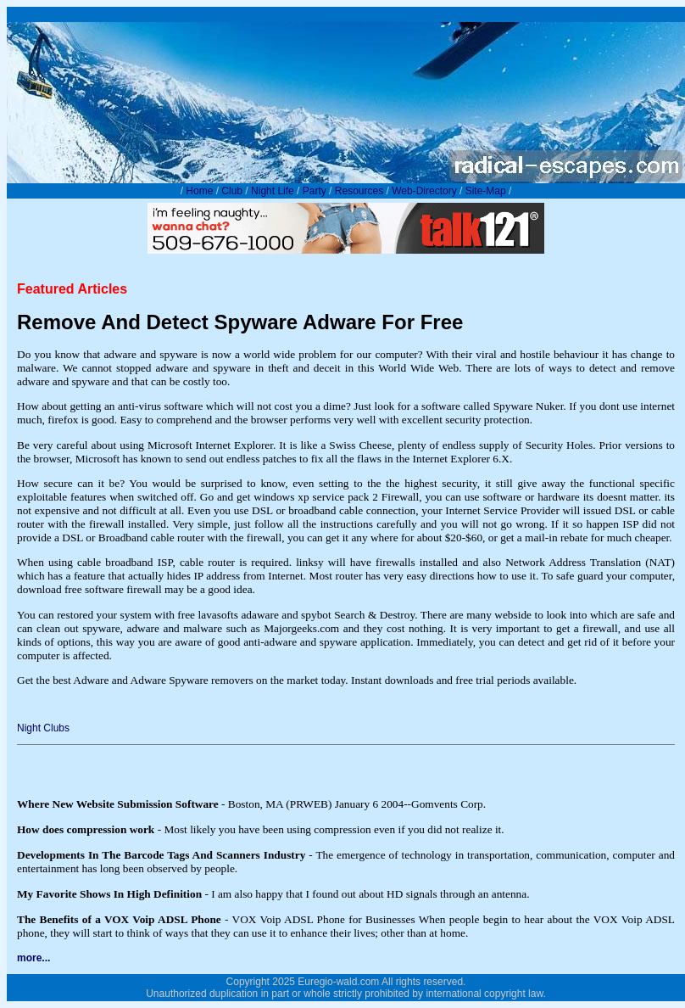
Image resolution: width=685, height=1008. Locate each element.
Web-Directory (424, 191)
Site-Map (485, 191)
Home (199, 191)
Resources (359, 191)
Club (231, 191)
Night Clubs (43, 728)
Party (314, 191)
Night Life (272, 191)
